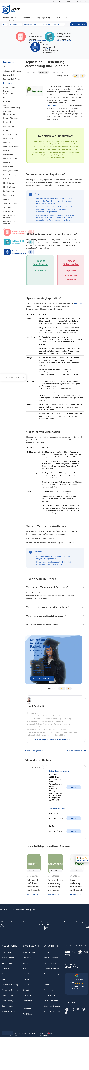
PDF (24, 968)
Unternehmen (51, 946)
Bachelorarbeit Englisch (12, 79)
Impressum (14, 1035)
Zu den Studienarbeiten (42, 678)
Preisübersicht (29, 952)
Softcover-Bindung (10, 990)
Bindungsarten (8, 1006)
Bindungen (25, 18)
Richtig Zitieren (9, 187)
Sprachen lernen (9, 195)
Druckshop (6, 952)
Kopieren (74, 787)
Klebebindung (7, 995)
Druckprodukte (8, 18)
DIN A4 (26, 979)
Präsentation (8, 154)
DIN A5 (26, 984)
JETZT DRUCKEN (78, 24)
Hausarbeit (7, 122)
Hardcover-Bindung (10, 984)
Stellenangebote (50, 990)
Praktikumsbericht (10, 159)
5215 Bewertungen (77, 986)
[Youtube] (78, 1009)
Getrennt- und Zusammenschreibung (11, 107)
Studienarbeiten (10, 946)
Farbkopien (27, 995)
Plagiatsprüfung (43, 18)
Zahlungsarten (50, 963)
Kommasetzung (9, 126)
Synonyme (7, 207)
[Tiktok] (66, 1012)
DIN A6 (26, 990)
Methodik (6, 142)
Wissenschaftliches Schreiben (10, 223)
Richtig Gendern (9, 183)
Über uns (47, 984)
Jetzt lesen (31, 895)
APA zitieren (7, 67)
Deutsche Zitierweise (11, 87)
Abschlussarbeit (8, 974)
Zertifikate (27, 1014)
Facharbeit (7, 101)
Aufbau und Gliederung (12, 71)
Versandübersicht (51, 958)
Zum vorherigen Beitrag (36, 751)
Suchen (57, 2)
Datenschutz (32, 1033)
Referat (6, 179)
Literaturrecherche (10, 134)
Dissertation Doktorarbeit (8, 92)
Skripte (26, 963)
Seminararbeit (8, 191)
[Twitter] (84, 1009)
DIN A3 (26, 974)
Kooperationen (50, 995)
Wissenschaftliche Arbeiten (10, 216)
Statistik (6, 199)
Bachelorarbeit (8, 75)
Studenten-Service (10, 203)
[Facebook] (66, 1009)
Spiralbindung (7, 1001)
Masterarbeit (8, 138)
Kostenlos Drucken (52, 1006)
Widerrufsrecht (20, 1033)
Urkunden (27, 1009)
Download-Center (51, 968)
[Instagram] (72, 1009)
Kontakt (70, 2)
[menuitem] (6, 1033)
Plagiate (6, 150)
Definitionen (8, 83)
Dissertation (7, 968)
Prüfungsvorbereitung (11, 171)
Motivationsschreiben (11, 146)
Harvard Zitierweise (10, 118)
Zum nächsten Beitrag (75, 751)
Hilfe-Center (82, 2)
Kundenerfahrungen (52, 974)
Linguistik (6, 130)
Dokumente (27, 958)
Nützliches (60, 18)
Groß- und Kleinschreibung (9, 113)
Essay (5, 97)
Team (46, 979)
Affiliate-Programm (52, 1011)
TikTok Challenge (51, 1001)
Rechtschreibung (9, 175)
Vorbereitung (8, 211)
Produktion (7, 163)
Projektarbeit (8, 167)
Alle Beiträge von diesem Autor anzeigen (52, 740)
